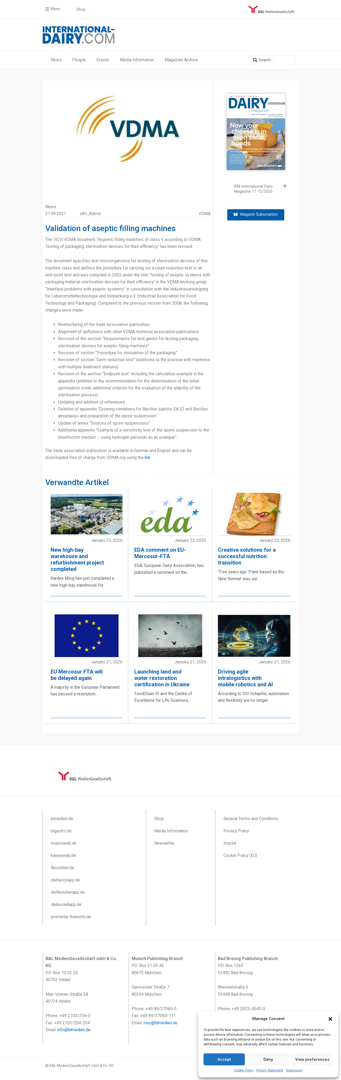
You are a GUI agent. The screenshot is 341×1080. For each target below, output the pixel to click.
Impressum (294, 1070)
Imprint (230, 842)
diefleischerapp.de (68, 891)
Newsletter (164, 842)
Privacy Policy (237, 830)
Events (102, 59)
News (56, 59)
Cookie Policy (244, 1070)
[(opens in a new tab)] (256, 128)
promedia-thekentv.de (71, 916)
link (148, 457)
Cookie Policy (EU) (241, 854)
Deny (268, 1059)
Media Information (137, 59)
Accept (224, 1059)
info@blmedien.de (74, 1029)
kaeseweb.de (63, 854)
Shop (159, 818)
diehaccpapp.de (65, 879)
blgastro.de (61, 830)
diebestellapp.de (66, 903)
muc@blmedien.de (161, 1022)
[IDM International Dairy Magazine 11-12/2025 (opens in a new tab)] (256, 189)
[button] (330, 1019)
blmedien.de (62, 818)
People (79, 59)
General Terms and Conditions (251, 818)
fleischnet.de (63, 867)
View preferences (312, 1059)
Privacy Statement (269, 1070)
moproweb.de (63, 842)
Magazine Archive (181, 59)
